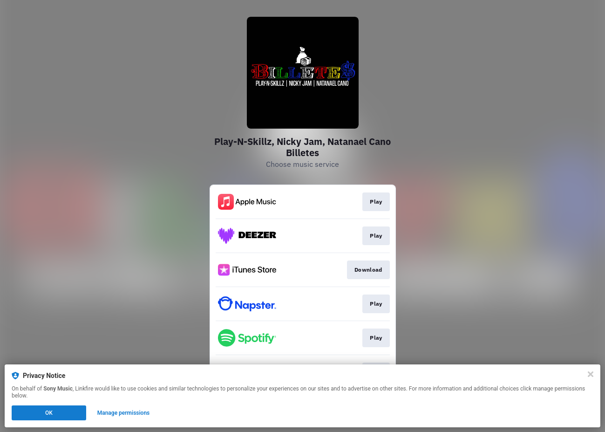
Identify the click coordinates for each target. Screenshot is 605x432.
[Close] (590, 374)
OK (49, 413)
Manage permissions (123, 413)
